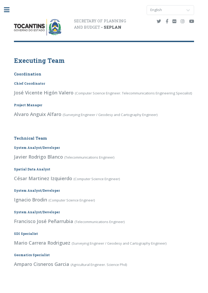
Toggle (9, 10)
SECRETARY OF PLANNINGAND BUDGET (100, 24)
